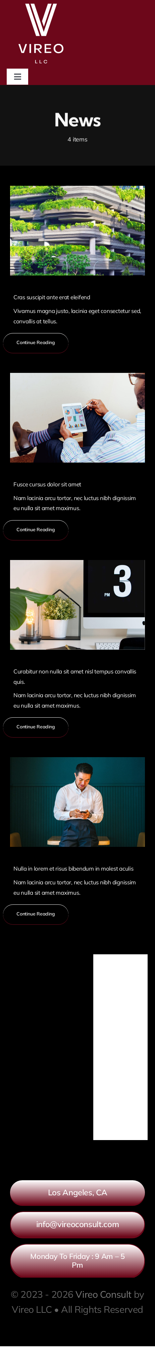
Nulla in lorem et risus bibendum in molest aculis (73, 868)
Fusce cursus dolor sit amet (47, 484)
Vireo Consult (103, 1294)
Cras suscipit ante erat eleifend (51, 297)
